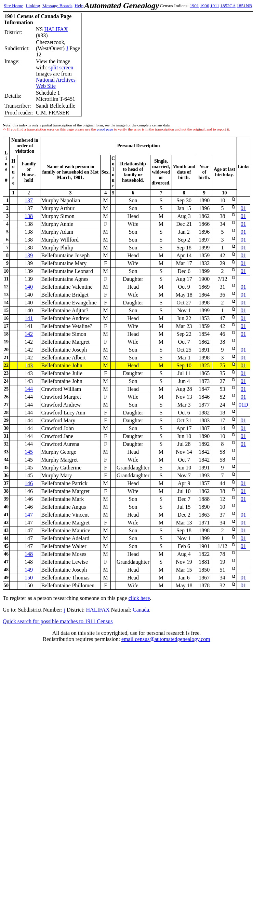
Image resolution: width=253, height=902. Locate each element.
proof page (105, 129)
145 (29, 452)
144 (29, 389)
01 (243, 208)
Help (79, 5)
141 (29, 318)
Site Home (13, 5)
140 (29, 287)
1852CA (227, 5)
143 (29, 365)
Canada (141, 610)
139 (29, 255)
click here (139, 598)
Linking (33, 5)
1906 (204, 5)
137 (29, 200)
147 (29, 515)
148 (29, 554)
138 (29, 216)
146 (29, 483)
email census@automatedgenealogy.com (165, 639)
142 (29, 334)
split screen (61, 67)
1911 (214, 5)
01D (243, 405)
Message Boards (57, 5)
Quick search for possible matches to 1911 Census (58, 621)
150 (29, 577)
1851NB (244, 5)
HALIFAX (56, 29)
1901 (194, 5)
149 (29, 570)
